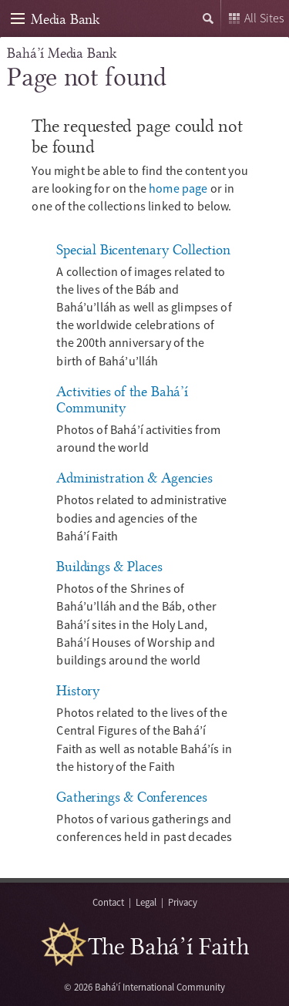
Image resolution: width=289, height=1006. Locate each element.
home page (178, 188)
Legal (146, 902)
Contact (108, 902)
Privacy (182, 902)
